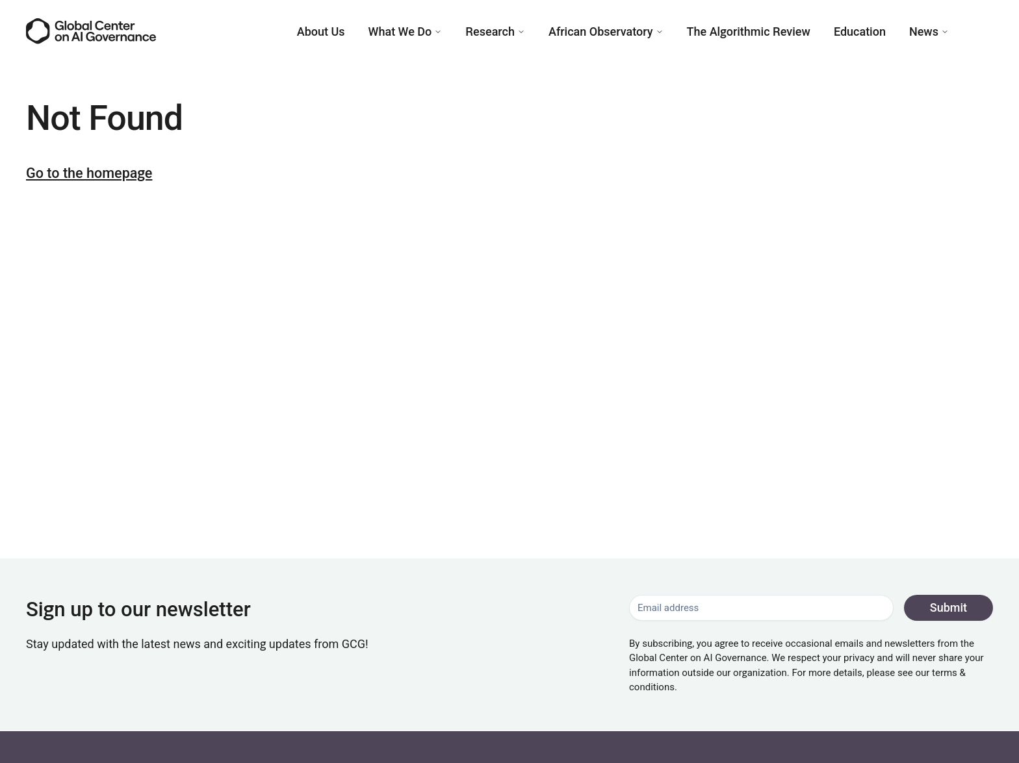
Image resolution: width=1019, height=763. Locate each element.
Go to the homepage (89, 173)
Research (495, 31)
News (929, 31)
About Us (321, 31)
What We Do (405, 31)
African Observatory (606, 31)
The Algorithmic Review (748, 31)
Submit (948, 607)
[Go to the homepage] (91, 31)
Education (860, 31)
